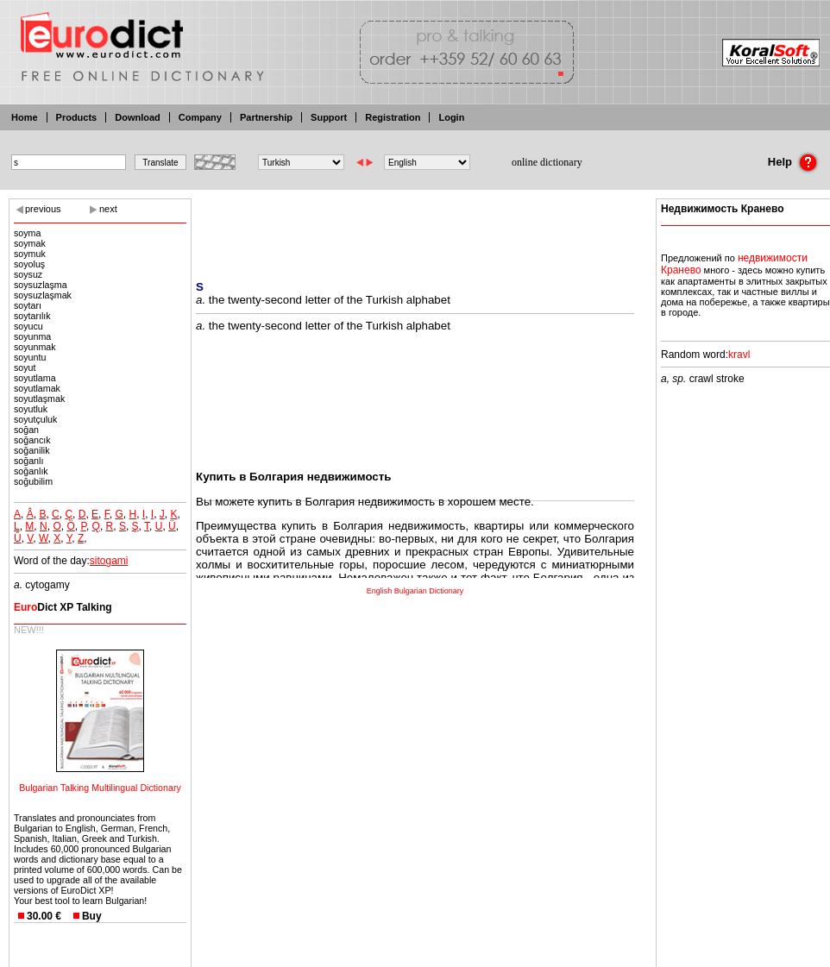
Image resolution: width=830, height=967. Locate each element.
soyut (24, 367)
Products (76, 117)
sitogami (109, 561)
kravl (739, 354)
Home (24, 117)
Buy (92, 916)
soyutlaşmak (39, 398)
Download (137, 117)
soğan (26, 429)
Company (200, 117)
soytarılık (32, 316)
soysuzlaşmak (43, 295)
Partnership (266, 117)
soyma (27, 233)
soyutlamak (37, 388)
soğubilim (33, 481)
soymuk (30, 253)
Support (329, 117)
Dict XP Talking (63, 607)
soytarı (27, 305)
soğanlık (31, 471)
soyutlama (35, 378)
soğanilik (31, 450)
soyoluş (29, 264)
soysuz (28, 274)
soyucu (28, 326)
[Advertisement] (415, 228)
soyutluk (30, 409)
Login (451, 117)
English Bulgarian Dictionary (415, 591)
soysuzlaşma (40, 284)
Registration (392, 117)
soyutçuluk (35, 419)
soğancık (32, 440)
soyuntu (30, 357)
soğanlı (28, 460)
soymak (30, 243)
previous (43, 209)
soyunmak (35, 347)
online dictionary (547, 162)
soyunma (32, 336)
